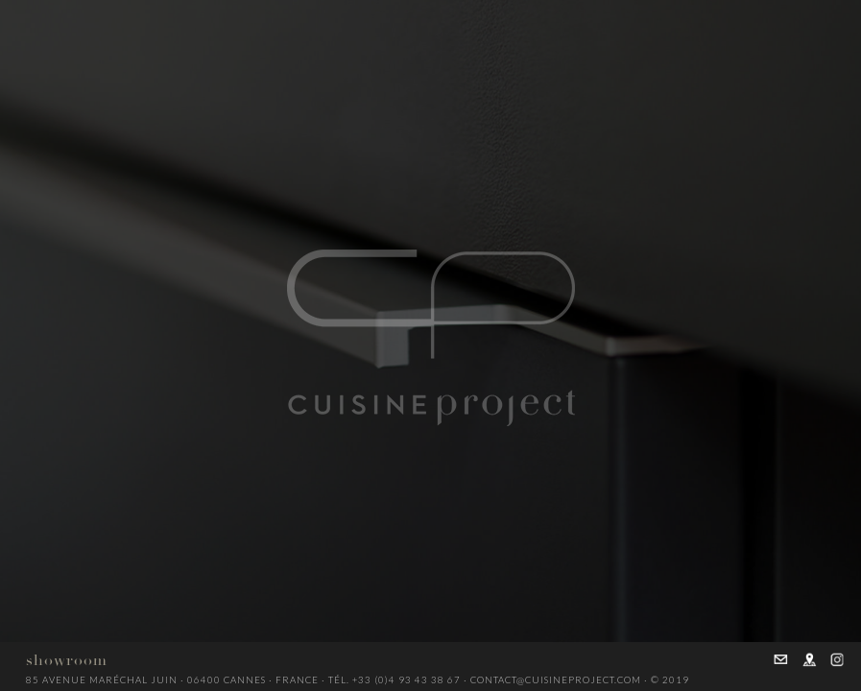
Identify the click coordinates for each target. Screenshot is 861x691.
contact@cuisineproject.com (555, 680)
